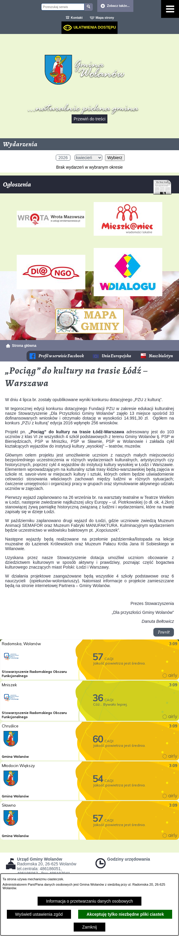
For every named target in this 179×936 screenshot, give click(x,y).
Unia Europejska (116, 356)
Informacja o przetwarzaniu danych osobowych (89, 901)
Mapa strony (105, 17)
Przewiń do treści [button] (90, 119)
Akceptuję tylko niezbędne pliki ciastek (125, 914)
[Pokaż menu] (170, 9)
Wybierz (114, 157)
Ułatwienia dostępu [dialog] (94, 27)
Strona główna (24, 346)
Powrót (163, 632)
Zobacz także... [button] (118, 5)
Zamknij (89, 927)
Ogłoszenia (87, 186)
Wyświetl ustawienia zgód (39, 914)
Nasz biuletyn (161, 356)
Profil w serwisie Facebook (61, 356)
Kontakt (77, 17)
